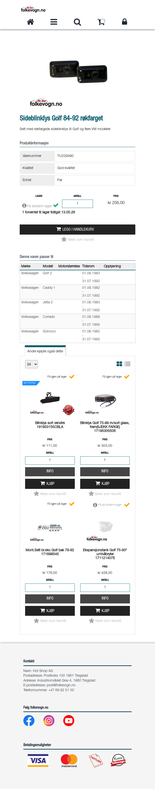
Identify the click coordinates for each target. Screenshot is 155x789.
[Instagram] (52, 722)
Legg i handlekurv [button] (78, 230)
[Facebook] (32, 722)
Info (49, 471)
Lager (38, 196)
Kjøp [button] (50, 484)
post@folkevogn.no (61, 685)
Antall (77, 196)
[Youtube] (72, 722)
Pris (116, 196)
